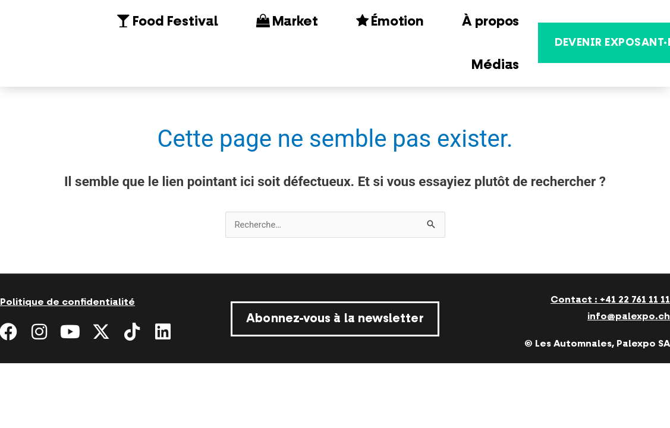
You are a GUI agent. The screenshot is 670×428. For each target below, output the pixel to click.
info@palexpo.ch (628, 316)
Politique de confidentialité (67, 302)
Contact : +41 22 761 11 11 (610, 299)
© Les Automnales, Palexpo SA (597, 343)
